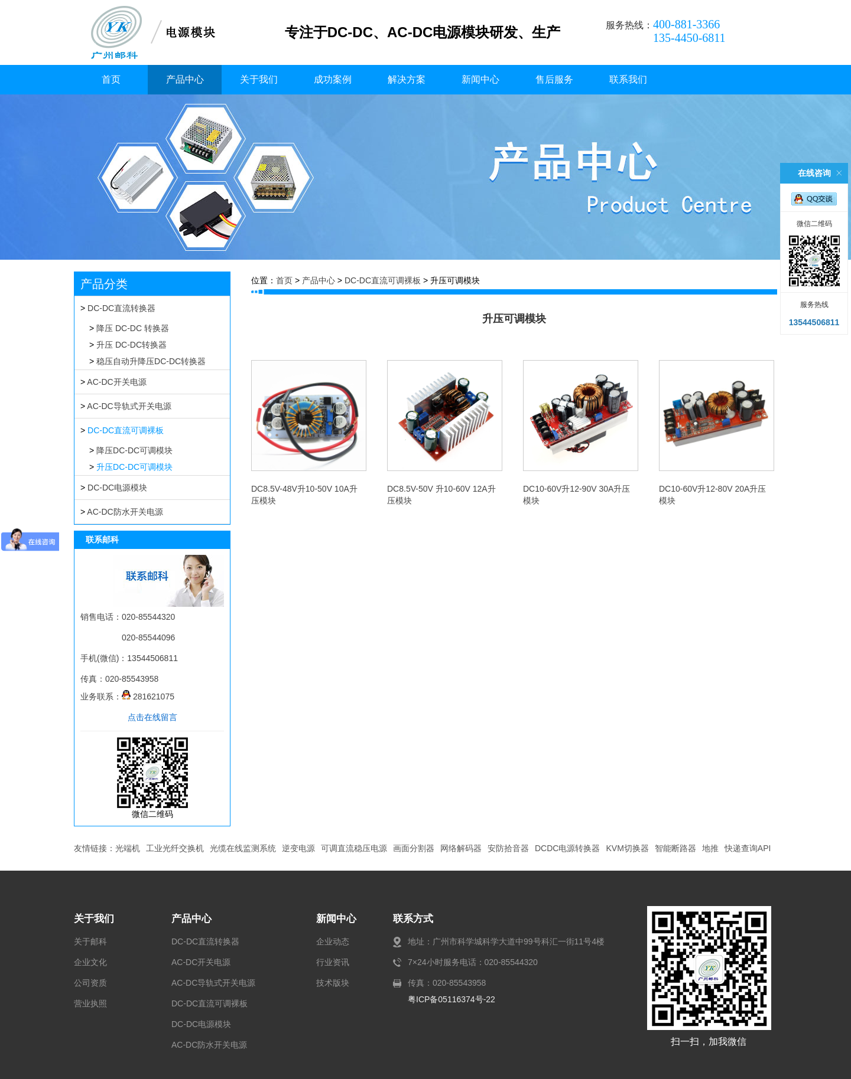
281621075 (148, 696)
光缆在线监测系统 (243, 848)
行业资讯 (332, 962)
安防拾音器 (508, 848)
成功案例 (333, 79)
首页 (111, 79)
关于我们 (259, 79)
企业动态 (332, 941)
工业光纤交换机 (175, 848)
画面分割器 (413, 848)
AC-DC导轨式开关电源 (129, 406)
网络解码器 (461, 848)
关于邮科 (90, 941)
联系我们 (628, 79)
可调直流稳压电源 (354, 848)
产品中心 (185, 79)
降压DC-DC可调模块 (134, 450)
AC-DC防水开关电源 (125, 511)
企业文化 (90, 962)
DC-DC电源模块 (117, 487)
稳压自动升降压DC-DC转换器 (151, 361)
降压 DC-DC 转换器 (132, 328)
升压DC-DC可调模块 (134, 467)
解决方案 (407, 79)
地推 (710, 848)
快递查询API (748, 848)
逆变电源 (298, 848)
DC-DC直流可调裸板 (125, 430)
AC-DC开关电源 (116, 382)
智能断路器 (675, 848)
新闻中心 (480, 79)
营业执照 (90, 1003)
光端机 (127, 848)
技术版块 (332, 983)
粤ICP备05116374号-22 (451, 999)
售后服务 (554, 79)
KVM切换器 (627, 848)
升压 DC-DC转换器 (131, 344)
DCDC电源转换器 (567, 848)
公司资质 (90, 983)
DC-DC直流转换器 (121, 308)
